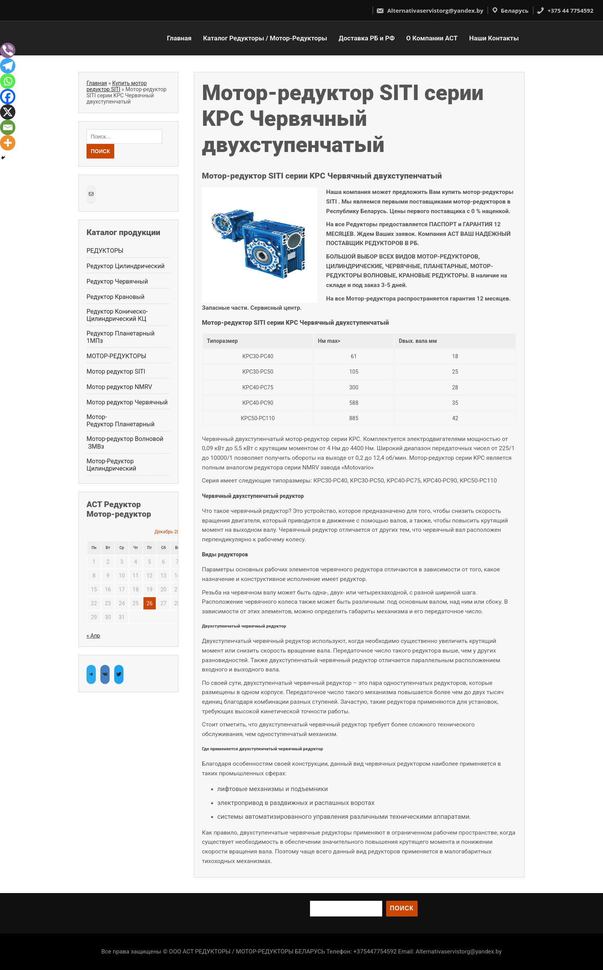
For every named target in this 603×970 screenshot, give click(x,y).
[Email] (7, 127)
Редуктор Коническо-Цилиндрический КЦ (117, 315)
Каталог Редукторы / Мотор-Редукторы (265, 38)
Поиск (402, 908)
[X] (7, 112)
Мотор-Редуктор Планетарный (121, 420)
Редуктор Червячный (117, 281)
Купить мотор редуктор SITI (117, 86)
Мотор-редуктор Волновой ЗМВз (125, 442)
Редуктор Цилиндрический (126, 266)
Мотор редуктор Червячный (128, 402)
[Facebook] (7, 96)
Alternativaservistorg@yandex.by (429, 10)
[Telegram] (7, 65)
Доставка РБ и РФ (367, 38)
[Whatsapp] (7, 81)
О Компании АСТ (432, 38)
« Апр (93, 636)
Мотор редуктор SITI (116, 371)
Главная (179, 38)
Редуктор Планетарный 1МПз (121, 337)
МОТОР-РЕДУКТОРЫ (116, 356)
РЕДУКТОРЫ (105, 250)
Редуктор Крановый (116, 297)
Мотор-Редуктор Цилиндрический (111, 464)
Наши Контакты (494, 38)
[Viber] (7, 50)
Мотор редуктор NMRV (119, 387)
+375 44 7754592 (564, 10)
